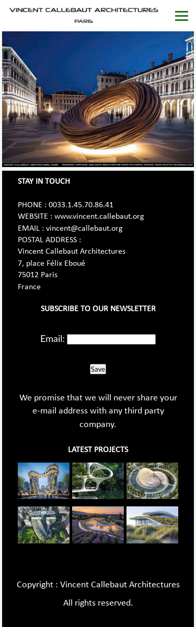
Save (98, 369)
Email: (52, 338)
